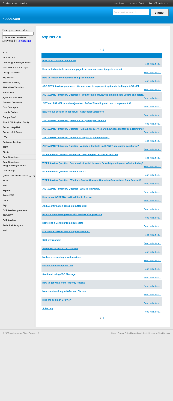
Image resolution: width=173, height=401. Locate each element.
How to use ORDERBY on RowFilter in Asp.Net (67, 197)
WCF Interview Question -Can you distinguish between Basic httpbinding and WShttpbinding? (92, 163)
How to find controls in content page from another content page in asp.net (82, 69)
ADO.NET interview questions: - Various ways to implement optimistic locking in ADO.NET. (91, 86)
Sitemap (166, 333)
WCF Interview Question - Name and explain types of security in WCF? (80, 154)
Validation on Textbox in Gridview (60, 248)
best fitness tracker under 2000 (59, 60)
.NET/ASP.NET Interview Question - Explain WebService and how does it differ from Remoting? (93, 129)
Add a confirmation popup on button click (64, 206)
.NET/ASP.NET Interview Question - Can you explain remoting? (75, 137)
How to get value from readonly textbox (63, 282)
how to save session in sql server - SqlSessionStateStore (73, 111)
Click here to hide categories (15, 3)
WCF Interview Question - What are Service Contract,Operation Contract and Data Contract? (91, 180)
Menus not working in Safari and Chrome (64, 291)
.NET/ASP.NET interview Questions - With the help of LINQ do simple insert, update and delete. (93, 94)
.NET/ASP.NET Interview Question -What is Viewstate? (71, 188)
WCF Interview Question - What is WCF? (64, 171)
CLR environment (51, 240)
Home (121, 3)
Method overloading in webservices (61, 257)
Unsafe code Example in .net (57, 265)
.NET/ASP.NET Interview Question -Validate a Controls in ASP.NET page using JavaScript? (90, 146)
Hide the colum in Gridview (56, 300)
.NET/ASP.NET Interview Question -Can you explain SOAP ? (74, 120)
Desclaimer (136, 333)
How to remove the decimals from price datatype (68, 77)
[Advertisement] (43, 14)
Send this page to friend (152, 333)
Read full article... (152, 64)
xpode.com (11, 18)
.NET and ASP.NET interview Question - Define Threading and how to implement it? (86, 103)
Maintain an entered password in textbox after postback (72, 214)
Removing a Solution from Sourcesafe (62, 223)
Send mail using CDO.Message (59, 274)
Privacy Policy (124, 333)
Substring (47, 308)
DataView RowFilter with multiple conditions (66, 231)
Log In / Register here (158, 3)
